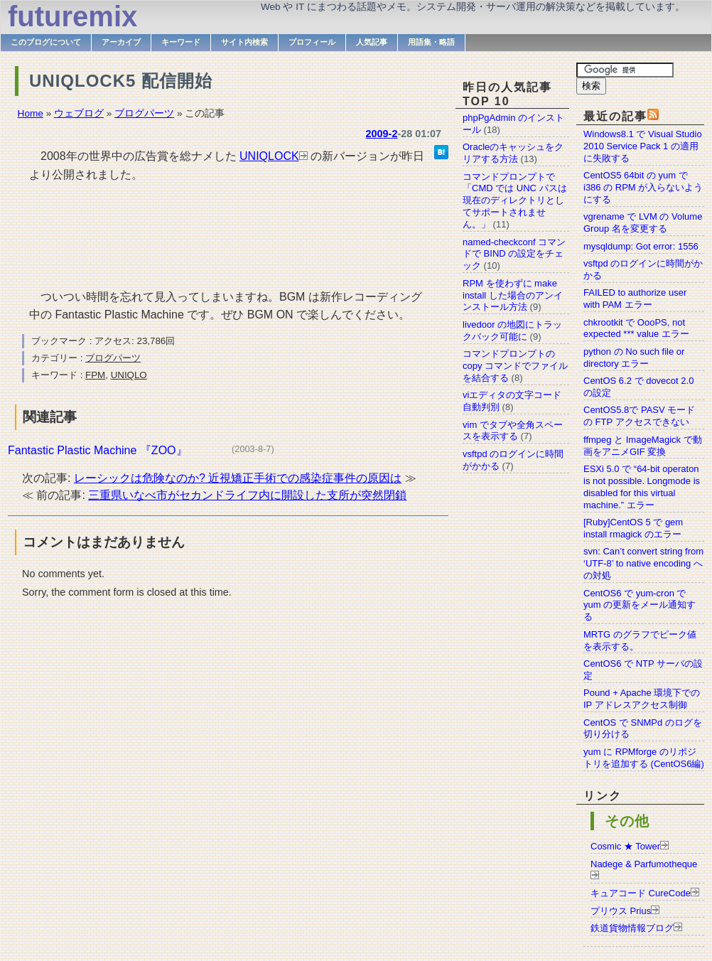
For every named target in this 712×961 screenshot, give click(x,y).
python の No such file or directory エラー (633, 357)
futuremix (72, 16)
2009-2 (382, 133)
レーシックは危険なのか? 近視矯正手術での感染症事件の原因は (237, 478)
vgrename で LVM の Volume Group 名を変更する (642, 222)
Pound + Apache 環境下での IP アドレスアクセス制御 (641, 698)
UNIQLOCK (269, 156)
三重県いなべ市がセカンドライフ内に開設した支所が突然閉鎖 (247, 495)
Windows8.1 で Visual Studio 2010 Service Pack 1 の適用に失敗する (642, 146)
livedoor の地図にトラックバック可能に (512, 330)
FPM (95, 375)
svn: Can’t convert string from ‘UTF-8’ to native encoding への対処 (643, 563)
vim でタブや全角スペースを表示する (513, 430)
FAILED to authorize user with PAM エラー (634, 298)
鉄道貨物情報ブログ (632, 928)
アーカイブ (121, 42)
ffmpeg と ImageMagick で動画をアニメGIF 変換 (642, 445)
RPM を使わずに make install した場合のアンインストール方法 (513, 295)
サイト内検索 (244, 42)
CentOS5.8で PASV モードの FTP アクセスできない (639, 415)
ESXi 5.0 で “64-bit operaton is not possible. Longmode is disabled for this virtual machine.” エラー (641, 486)
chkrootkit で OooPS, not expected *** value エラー (636, 328)
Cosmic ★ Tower (625, 846)
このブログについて (46, 42)
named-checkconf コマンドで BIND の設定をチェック (514, 254)
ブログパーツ (144, 113)
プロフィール (311, 42)
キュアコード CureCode (640, 893)
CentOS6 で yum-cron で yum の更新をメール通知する (639, 605)
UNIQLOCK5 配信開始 (120, 80)
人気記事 (371, 42)
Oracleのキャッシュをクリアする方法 (513, 152)
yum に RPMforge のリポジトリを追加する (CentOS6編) (643, 757)
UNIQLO (129, 375)
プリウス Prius (620, 911)
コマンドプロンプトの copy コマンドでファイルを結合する (515, 365)
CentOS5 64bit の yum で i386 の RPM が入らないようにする (643, 187)
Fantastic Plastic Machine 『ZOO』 (98, 450)
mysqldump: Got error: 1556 (640, 246)
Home (30, 113)
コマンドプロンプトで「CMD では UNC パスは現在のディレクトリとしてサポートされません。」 (515, 200)
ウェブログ (79, 113)
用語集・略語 (431, 42)
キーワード (180, 42)
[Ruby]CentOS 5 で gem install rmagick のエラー (633, 528)
